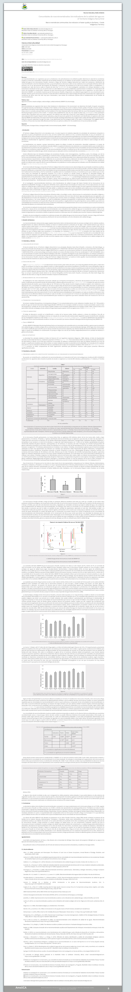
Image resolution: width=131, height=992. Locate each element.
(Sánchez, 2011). (35, 238)
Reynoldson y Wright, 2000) (29, 707)
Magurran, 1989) (64, 340)
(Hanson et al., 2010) (44, 228)
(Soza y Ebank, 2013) (66, 177)
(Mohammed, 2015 (89, 308)
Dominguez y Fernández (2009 (65, 317)
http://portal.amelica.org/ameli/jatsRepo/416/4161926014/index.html (43, 59)
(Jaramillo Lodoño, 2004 (92, 151)
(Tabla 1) (24, 360)
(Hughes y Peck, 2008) (80, 282)
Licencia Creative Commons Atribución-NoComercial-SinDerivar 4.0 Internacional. (56, 72)
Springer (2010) (52, 317)
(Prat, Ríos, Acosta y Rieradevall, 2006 (36, 164)
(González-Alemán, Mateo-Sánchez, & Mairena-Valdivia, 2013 (38, 191)
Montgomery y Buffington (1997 (35, 265)
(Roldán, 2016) (53, 147)
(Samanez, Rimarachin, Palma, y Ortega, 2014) (87, 290)
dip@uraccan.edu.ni (27, 54)
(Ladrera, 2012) (83, 160)
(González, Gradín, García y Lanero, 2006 (59, 233)
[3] (40, 38)
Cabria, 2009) (60, 721)
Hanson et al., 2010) (75, 231)
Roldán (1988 (78, 317)
